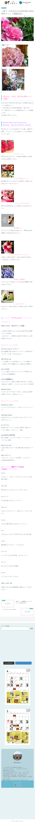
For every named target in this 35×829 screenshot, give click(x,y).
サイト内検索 (5, 626)
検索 (32, 628)
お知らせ (3, 7)
